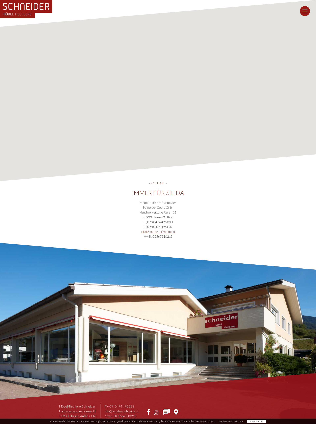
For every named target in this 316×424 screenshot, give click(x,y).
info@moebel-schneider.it (158, 231)
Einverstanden (256, 421)
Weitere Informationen (231, 421)
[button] (158, 87)
